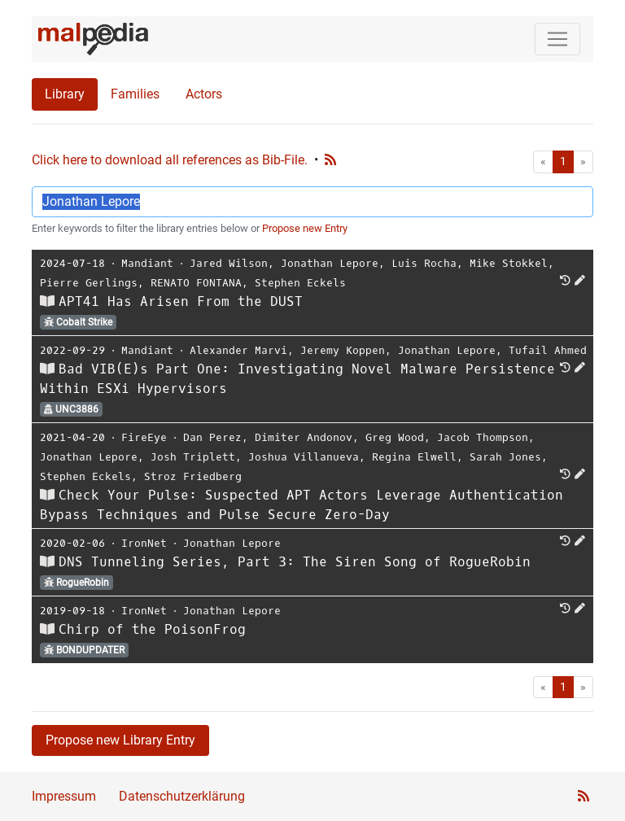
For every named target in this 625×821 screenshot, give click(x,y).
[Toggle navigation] (557, 39)
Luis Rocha (424, 263)
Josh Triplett (193, 457)
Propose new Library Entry (120, 740)
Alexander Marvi (238, 350)
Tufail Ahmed (548, 350)
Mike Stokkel (509, 263)
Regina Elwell (414, 457)
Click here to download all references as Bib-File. (170, 160)
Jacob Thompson (482, 437)
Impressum (64, 796)
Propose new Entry (304, 228)
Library (65, 94)
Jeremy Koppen (342, 350)
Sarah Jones (505, 457)
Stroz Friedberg (193, 476)
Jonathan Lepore (329, 263)
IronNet (144, 543)
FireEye (144, 437)
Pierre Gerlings (89, 283)
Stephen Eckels (300, 283)
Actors (204, 94)
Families (135, 94)
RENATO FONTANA (196, 283)
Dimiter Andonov (303, 437)
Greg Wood (394, 437)
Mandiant (147, 263)
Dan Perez (212, 437)
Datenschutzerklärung (182, 796)
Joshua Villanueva (303, 457)
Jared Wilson (229, 263)
